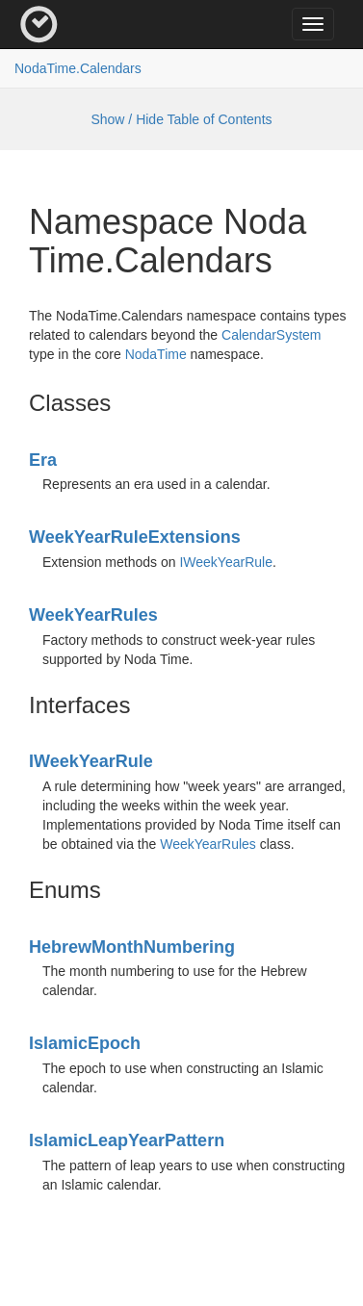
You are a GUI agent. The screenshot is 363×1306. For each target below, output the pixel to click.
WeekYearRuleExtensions (135, 537)
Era (43, 460)
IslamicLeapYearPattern (126, 1140)
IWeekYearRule (225, 562)
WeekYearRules (93, 615)
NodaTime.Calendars (78, 68)
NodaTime (156, 354)
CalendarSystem (271, 335)
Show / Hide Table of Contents (181, 119)
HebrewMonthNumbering (132, 947)
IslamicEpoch (85, 1043)
